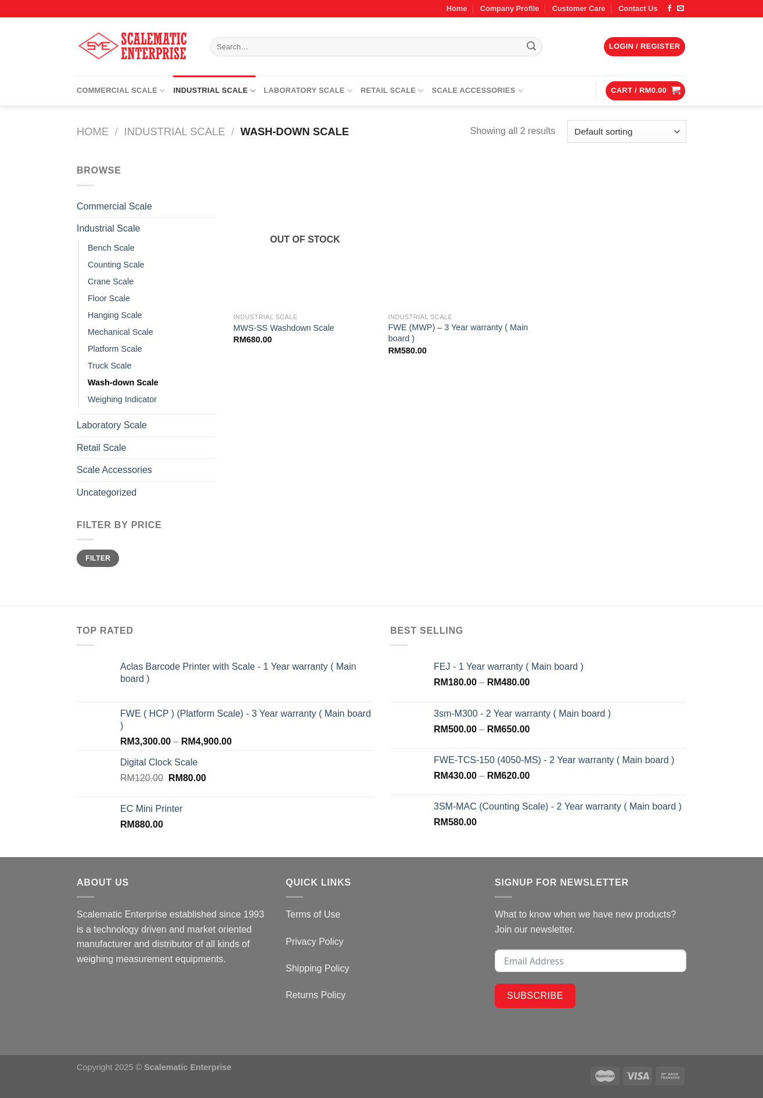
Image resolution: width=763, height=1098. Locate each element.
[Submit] (532, 47)
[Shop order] (626, 131)
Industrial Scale (214, 90)
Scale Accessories (477, 90)
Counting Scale (116, 264)
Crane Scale (111, 281)
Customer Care (579, 8)
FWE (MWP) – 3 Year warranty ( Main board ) (458, 333)
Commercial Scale (121, 90)
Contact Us (638, 8)
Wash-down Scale (123, 382)
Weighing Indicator (122, 399)
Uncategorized (106, 492)
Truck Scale (109, 365)
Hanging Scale (115, 315)
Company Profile (509, 8)
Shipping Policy (317, 968)
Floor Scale (109, 298)
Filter (97, 558)
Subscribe (535, 996)
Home (457, 8)
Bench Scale (111, 247)
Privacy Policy (315, 942)
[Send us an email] (680, 9)
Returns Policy (315, 995)
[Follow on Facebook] (669, 9)
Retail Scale (392, 90)
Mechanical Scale (120, 332)
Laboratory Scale (308, 90)
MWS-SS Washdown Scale (283, 328)
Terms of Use (313, 914)
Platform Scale (115, 348)
